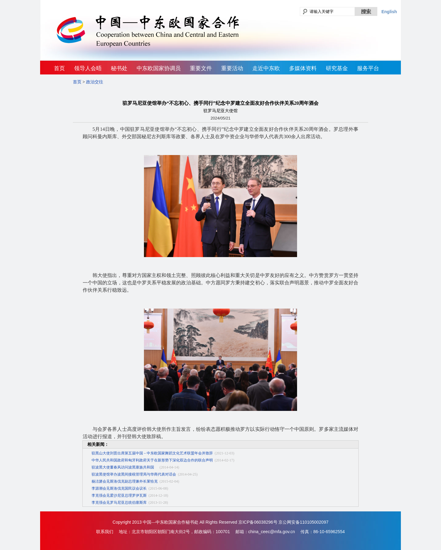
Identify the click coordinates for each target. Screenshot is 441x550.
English (389, 11)
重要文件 (201, 68)
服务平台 (368, 68)
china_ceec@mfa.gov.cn (271, 531)
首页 (59, 68)
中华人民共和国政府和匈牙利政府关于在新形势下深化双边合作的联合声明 (152, 460)
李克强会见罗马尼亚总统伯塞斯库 (119, 502)
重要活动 (232, 68)
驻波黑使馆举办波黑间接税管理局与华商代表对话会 (134, 474)
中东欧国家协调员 (159, 68)
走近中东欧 (266, 68)
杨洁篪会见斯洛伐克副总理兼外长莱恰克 (125, 481)
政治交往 (94, 82)
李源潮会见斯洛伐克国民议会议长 (119, 488)
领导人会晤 (88, 68)
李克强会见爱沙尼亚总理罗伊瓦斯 (119, 495)
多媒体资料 (303, 68)
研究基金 (337, 68)
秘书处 (119, 68)
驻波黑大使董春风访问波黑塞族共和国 (125, 467)
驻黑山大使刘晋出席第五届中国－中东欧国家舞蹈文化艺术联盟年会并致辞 (152, 453)
